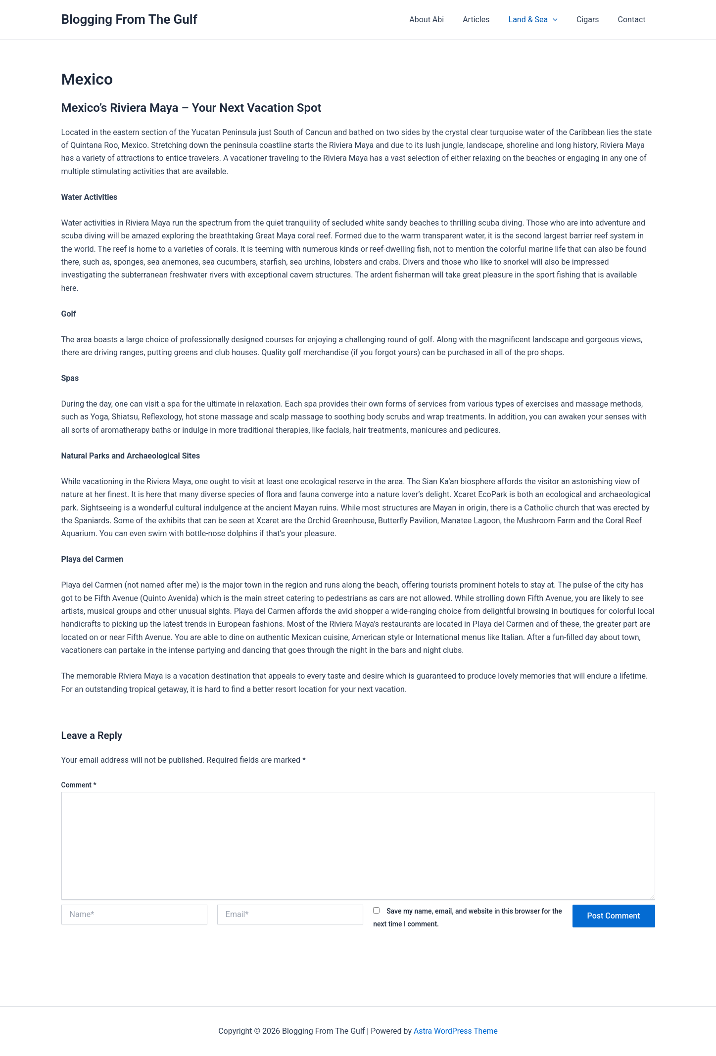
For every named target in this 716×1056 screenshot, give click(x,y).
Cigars (592, 19)
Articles (486, 19)
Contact (633, 19)
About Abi (440, 19)
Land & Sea (540, 20)
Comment (78, 785)
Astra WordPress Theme (455, 1031)
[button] (560, 20)
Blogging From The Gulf (129, 19)
